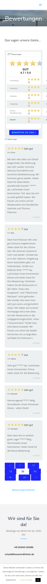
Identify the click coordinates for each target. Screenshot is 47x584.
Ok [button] (38, 580)
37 (33, 465)
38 (10, 471)
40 (35, 471)
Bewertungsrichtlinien (23, 489)
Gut (17, 229)
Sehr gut (20, 148)
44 (24, 477)
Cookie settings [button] (26, 580)
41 (10, 477)
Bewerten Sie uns (24, 132)
